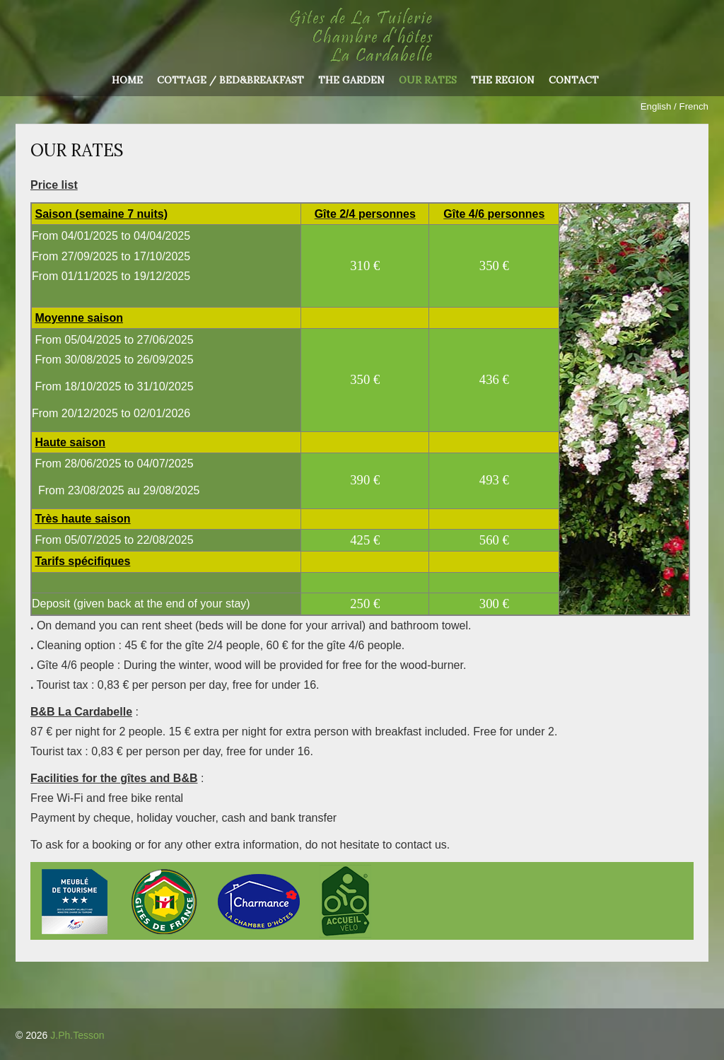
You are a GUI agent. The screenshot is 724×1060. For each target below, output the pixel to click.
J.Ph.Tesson (77, 1035)
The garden (351, 80)
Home (127, 80)
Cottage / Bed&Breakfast (230, 80)
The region (503, 80)
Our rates (428, 80)
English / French (674, 106)
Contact (574, 80)
